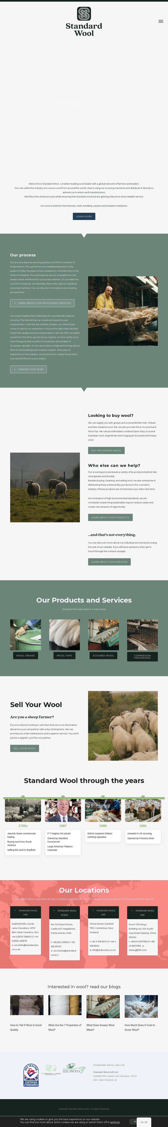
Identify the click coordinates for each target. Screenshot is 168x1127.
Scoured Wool (103, 655)
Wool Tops (64, 655)
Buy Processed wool (106, 450)
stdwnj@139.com (138, 950)
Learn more (84, 216)
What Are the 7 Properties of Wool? (64, 1027)
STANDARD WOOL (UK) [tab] (28, 912)
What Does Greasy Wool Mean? (100, 1027)
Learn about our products (110, 517)
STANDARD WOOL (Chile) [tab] (67, 912)
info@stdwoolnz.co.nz (104, 950)
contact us (113, 551)
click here (149, 489)
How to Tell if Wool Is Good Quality (26, 1027)
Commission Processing (142, 656)
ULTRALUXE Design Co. (89, 1117)
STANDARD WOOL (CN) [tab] (145, 912)
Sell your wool (24, 748)
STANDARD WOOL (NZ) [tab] (106, 912)
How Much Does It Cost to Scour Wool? (140, 1027)
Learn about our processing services (42, 303)
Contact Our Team (28, 369)
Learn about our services (109, 562)
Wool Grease (25, 655)
